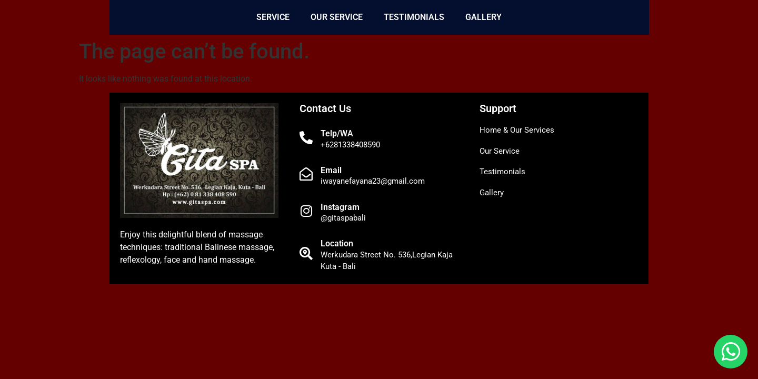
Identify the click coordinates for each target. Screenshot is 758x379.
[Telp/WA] (306, 137)
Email (331, 170)
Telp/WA (337, 133)
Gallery (483, 17)
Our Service (337, 17)
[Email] (306, 174)
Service (273, 17)
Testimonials (414, 17)
